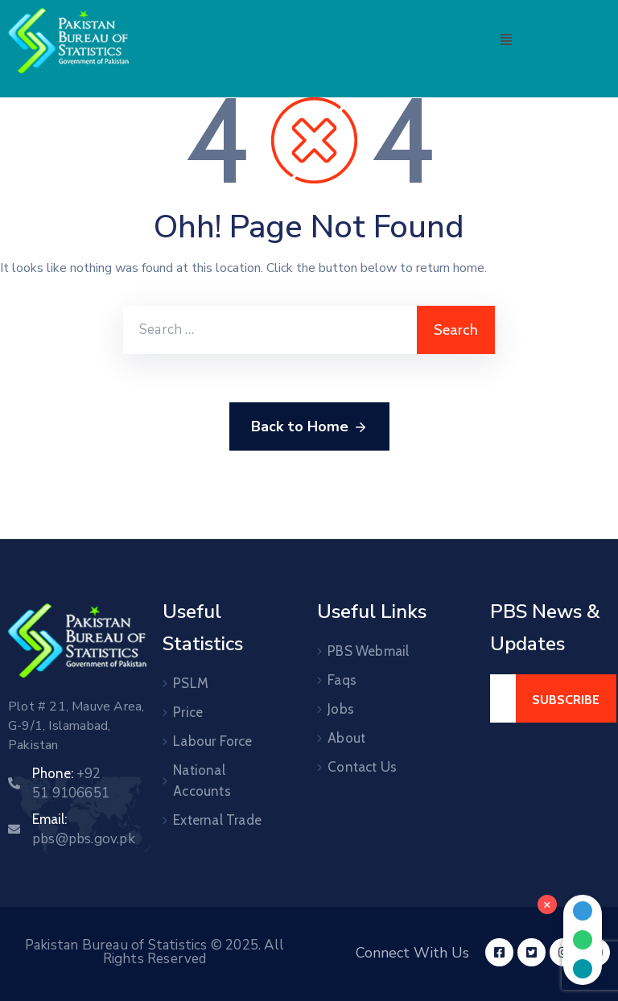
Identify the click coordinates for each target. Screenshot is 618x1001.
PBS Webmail (368, 651)
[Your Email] (503, 698)
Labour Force (212, 741)
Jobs (341, 709)
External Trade (217, 820)
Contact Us (362, 767)
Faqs (342, 680)
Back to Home (309, 427)
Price (188, 712)
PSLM (190, 683)
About (346, 738)
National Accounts (202, 780)
